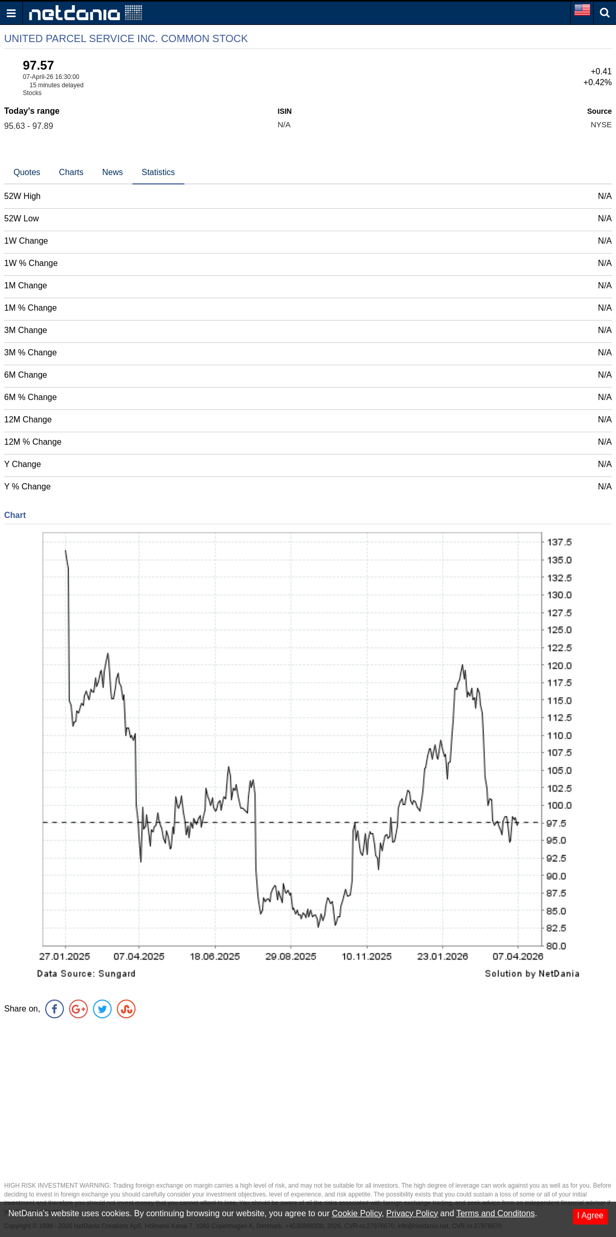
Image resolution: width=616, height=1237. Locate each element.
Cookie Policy (357, 1213)
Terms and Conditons (495, 1213)
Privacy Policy (412, 1213)
